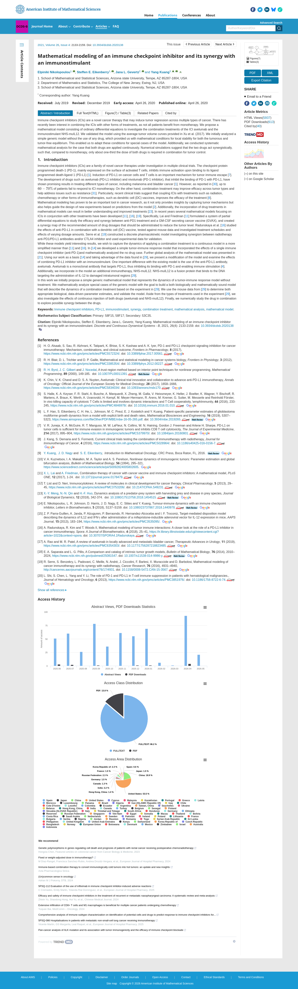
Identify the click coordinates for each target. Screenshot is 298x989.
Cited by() (253, 126)
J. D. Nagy (65, 453)
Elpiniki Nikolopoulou (54, 72)
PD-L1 (99, 309)
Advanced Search (271, 22)
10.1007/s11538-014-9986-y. (148, 555)
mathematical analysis (189, 309)
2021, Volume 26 (48, 45)
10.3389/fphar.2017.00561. (149, 353)
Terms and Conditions (251, 977)
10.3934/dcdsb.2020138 (108, 45)
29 (145, 257)
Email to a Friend (259, 96)
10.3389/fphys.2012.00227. (150, 363)
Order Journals (130, 977)
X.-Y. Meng (51, 493)
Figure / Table (118, 113)
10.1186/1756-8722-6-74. (213, 579)
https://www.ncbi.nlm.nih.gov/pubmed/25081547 (84, 555)
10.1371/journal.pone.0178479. (106, 477)
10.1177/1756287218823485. (151, 545)
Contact (185, 977)
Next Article (224, 44)
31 (94, 193)
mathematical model (219, 309)
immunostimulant (117, 309)
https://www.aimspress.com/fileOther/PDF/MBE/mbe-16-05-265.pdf (97, 419)
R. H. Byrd (51, 369)
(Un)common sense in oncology (57, 876)
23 (150, 211)
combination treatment (158, 309)
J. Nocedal (89, 369)
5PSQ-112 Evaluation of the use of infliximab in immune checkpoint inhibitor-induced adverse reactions (96, 886)
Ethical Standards (214, 977)
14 (93, 248)
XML (270, 73)
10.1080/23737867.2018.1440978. (157, 507)
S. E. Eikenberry (91, 453)
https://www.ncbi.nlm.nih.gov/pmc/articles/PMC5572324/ (81, 353)
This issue (174, 44)
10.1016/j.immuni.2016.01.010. (159, 405)
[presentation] (45, 188)
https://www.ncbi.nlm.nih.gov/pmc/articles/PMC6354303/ (81, 545)
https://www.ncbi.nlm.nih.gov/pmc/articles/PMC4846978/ (88, 405)
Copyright (76, 977)
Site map (111, 983)
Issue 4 (65, 45)
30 (215, 184)
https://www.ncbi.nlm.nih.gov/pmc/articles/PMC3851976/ (146, 579)
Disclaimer (102, 977)
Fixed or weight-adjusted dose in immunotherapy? (67, 857)
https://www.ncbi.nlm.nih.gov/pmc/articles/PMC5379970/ (111, 433)
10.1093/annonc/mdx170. (148, 387)
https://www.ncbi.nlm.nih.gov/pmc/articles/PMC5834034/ (81, 387)
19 (139, 216)
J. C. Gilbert (67, 369)
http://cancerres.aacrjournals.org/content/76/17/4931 (79, 569)
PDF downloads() (259, 122)
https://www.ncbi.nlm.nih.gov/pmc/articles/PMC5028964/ (131, 443)
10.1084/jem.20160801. (177, 433)
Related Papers (147, 113)
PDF (253, 73)
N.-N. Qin (66, 493)
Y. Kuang (50, 453)
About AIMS (28, 977)
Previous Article (198, 44)
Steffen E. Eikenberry (93, 72)
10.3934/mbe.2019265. (170, 419)
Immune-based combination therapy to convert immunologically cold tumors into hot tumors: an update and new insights (105, 867)
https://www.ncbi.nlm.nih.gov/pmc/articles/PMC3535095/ (121, 521)
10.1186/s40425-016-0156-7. (201, 443)
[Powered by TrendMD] (55, 942)
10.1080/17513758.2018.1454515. (138, 497)
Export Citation (261, 80)
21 (40, 257)
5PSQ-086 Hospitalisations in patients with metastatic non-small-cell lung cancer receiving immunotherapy (98, 920)
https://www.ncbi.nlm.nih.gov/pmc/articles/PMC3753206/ (87, 487)
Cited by (171, 113)
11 (125, 216)
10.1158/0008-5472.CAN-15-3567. (149, 569)
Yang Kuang (160, 72)
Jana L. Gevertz (127, 72)
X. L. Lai (49, 473)
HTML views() (258, 118)
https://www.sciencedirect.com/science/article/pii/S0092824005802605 (91, 467)
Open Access (160, 977)
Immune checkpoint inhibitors (74, 309)
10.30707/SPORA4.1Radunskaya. (116, 535)
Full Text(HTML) (87, 113)
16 (132, 216)
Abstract (55, 113)
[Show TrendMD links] (234, 941)
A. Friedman (70, 473)
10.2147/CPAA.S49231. (152, 487)
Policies (52, 977)
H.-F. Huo (86, 493)
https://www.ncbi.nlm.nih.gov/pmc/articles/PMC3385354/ (81, 363)
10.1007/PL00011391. (117, 373)
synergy (135, 309)
